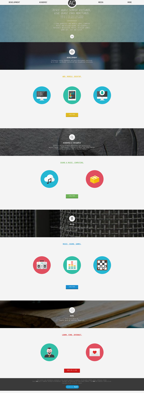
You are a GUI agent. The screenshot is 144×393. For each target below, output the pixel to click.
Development (14, 2)
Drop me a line (72, 372)
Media (100, 2)
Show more (72, 117)
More (130, 2)
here (37, 383)
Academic (43, 2)
